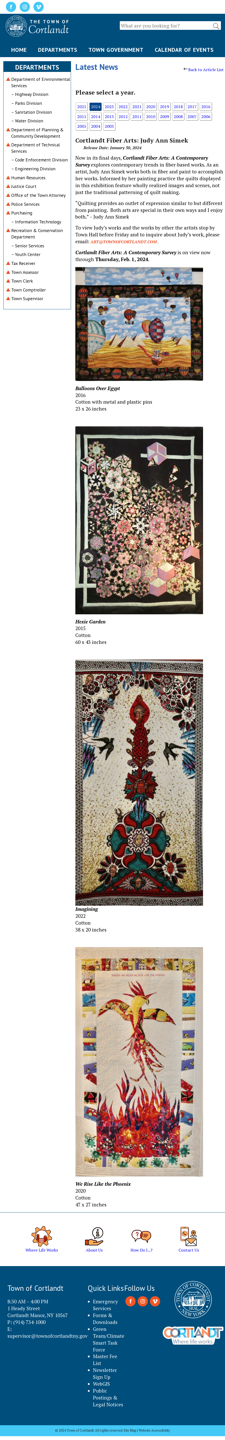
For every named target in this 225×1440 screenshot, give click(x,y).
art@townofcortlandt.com (123, 242)
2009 (164, 116)
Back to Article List (204, 69)
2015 (81, 116)
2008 (178, 116)
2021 (136, 106)
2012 (123, 116)
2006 (205, 116)
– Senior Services (27, 246)
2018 (178, 106)
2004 (95, 126)
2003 (109, 126)
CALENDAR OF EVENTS (184, 49)
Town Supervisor (27, 298)
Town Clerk (22, 281)
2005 (81, 126)
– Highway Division (29, 94)
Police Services (25, 204)
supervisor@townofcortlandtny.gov (47, 1336)
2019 (164, 106)
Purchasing (21, 213)
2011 (136, 116)
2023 (109, 106)
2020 (150, 106)
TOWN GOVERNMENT (116, 49)
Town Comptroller (28, 290)
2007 (192, 116)
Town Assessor (25, 272)
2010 (150, 116)
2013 (109, 116)
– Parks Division (26, 103)
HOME (19, 49)
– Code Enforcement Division (39, 160)
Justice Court (23, 186)
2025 (81, 106)
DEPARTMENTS (57, 49)
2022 (123, 106)
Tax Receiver (23, 263)
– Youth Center (25, 254)
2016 (205, 106)
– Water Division (27, 121)
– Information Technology (36, 222)
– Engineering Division (33, 169)
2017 (192, 106)
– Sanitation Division (31, 112)
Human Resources (28, 178)
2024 (95, 106)
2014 (95, 116)
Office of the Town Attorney (38, 195)
